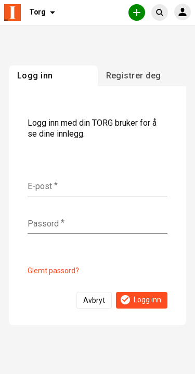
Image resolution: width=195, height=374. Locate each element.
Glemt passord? (53, 270)
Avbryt (94, 300)
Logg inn (140, 299)
